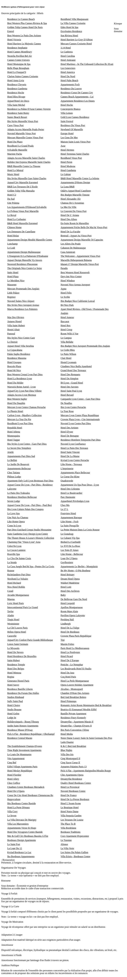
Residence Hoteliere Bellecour (22, 497)
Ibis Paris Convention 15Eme (75, 730)
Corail (10, 591)
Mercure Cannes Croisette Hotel (76, 43)
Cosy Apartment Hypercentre (75, 836)
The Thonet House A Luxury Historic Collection (30, 538)
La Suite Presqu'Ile (70, 525)
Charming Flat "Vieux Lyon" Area (23, 542)
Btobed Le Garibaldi (70, 542)
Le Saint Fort (13, 844)
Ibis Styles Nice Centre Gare (21, 338)
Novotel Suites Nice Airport (20, 301)
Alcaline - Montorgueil (72, 689)
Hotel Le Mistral (15, 170)
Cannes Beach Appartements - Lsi (77, 96)
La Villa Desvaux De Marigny (21, 819)
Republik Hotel (14, 427)
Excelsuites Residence (71, 31)
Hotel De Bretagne (70, 435)
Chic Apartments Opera (72, 775)
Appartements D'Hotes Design (75, 182)
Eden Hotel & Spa (69, 27)
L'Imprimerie (67, 468)
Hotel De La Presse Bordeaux (75, 799)
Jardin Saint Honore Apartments (22, 725)
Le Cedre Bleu (68, 350)
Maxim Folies (67, 644)
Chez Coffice (13, 783)
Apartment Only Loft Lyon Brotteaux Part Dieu (30, 480)
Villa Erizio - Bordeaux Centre (75, 856)
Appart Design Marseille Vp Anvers (24, 260)
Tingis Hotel (13, 619)
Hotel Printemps (68, 701)
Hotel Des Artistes (69, 427)
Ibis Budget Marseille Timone (75, 195)
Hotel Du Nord (68, 76)
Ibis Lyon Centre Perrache (73, 407)
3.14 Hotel (66, 47)
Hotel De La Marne (70, 456)
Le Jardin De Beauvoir (18, 464)
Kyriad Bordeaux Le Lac (19, 852)
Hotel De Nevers (15, 652)
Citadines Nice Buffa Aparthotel (76, 366)
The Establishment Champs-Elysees (24, 746)
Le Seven (11, 815)
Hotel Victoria (14, 39)
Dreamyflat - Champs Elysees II (76, 725)
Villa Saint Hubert (16, 325)
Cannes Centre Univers (18, 60)
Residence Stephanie (17, 47)
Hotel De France (69, 795)
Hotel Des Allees (69, 219)
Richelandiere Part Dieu (19, 574)
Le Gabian (66, 174)
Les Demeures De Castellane (21, 231)
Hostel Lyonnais (68, 362)
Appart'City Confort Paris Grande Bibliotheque (30, 640)
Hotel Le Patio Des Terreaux (74, 448)
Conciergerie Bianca (70, 109)
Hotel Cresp (66, 329)
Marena (11, 599)
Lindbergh (66, 623)
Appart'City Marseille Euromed (22, 182)
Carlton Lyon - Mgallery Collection (24, 415)
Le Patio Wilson (68, 354)
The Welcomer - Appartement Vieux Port (80, 256)
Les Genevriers (68, 68)
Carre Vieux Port (15, 125)
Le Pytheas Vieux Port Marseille (23, 211)
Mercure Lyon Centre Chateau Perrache (26, 407)
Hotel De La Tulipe (70, 627)
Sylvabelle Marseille (17, 150)
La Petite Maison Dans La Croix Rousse (80, 529)
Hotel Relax (13, 235)
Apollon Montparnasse (72, 607)
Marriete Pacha (14, 154)
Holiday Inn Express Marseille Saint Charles (28, 162)
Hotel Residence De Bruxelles (21, 656)
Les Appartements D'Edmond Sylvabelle (27, 207)
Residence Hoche (15, 92)
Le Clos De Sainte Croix (19, 558)
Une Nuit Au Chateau (17, 517)
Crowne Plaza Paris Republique (76, 636)
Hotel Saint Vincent (70, 452)
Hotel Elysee (67, 431)
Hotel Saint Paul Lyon (71, 391)
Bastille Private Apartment (73, 713)
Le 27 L (64, 509)
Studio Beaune (14, 709)
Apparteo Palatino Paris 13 (74, 766)
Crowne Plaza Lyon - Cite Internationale (80, 419)
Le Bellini (12, 460)
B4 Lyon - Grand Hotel (72, 382)
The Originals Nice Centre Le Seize (24, 268)
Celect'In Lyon (14, 546)
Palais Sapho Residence (18, 354)
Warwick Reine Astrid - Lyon (21, 387)
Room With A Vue (69, 333)
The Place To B (68, 824)
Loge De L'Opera (69, 558)
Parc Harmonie (68, 497)
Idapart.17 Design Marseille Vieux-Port (80, 264)
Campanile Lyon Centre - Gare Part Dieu (80, 399)
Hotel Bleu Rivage (16, 96)
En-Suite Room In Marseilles (75, 223)
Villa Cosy (12, 811)
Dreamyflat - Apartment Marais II (77, 721)
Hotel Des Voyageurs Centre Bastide (25, 832)
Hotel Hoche (67, 105)
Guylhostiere (67, 562)
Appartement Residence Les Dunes (78, 101)
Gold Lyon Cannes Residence (75, 117)
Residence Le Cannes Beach (21, 19)
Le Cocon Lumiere (16, 550)
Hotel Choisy (13, 705)
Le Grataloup (67, 534)
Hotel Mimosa (14, 672)
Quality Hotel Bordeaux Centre (76, 783)
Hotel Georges (14, 362)
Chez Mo (65, 505)
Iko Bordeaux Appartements (20, 856)
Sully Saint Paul (15, 701)
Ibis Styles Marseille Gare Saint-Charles (26, 178)
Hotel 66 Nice (14, 370)
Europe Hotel (67, 133)
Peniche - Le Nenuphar (72, 664)
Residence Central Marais (19, 738)
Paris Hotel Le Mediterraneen (75, 648)
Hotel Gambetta (68, 170)
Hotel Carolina (68, 56)
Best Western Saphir (17, 399)
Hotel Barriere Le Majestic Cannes (24, 43)
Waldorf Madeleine (70, 583)
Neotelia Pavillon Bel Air (19, 56)
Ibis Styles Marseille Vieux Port (22, 121)
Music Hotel (13, 174)
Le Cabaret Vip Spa (70, 538)
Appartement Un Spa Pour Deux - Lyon (80, 484)
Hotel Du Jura (67, 672)
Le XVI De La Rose (70, 546)
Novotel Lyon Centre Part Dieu (76, 423)
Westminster (13, 623)
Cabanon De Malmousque (73, 248)
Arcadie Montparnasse (18, 595)
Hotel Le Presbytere (70, 652)
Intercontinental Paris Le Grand (22, 607)
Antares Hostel (14, 321)
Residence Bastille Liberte (20, 689)
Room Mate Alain (69, 611)
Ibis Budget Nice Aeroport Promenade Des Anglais (85, 346)
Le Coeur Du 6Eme (70, 476)
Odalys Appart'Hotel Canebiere (76, 190)
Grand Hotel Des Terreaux (73, 370)
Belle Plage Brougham (18, 68)
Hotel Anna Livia (15, 80)
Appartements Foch (70, 84)
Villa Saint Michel (16, 105)
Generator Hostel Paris (18, 681)
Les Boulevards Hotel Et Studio (76, 668)
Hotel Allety (13, 779)
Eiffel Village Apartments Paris (22, 766)
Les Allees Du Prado (70, 243)
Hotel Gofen (13, 713)
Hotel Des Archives (70, 591)
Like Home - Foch (69, 521)
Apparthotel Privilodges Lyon (75, 501)
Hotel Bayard (67, 395)
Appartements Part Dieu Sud (21, 456)
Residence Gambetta (17, 88)
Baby (63, 595)
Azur (63, 146)
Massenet (11, 284)
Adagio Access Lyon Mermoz (21, 395)
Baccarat (65, 321)
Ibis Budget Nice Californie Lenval (78, 301)
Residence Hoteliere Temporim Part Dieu (80, 440)
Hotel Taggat (13, 440)
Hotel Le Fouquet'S (16, 72)
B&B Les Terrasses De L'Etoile (22, 186)
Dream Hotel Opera (70, 579)
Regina (10, 676)
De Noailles (66, 403)
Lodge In (11, 717)
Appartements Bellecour (19, 468)
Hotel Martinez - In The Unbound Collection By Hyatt (87, 64)
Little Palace (13, 292)
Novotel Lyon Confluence (73, 444)
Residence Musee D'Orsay (20, 730)
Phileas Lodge (14, 476)
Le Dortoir (12, 342)
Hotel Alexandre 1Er (70, 199)
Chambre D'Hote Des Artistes (75, 693)
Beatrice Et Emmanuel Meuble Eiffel (78, 709)
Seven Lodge (13, 501)
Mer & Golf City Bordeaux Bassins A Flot (27, 836)
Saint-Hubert (13, 660)
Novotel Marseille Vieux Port (21, 133)
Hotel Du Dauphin (16, 403)
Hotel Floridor (14, 775)
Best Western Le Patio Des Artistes (24, 35)
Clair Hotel (66, 358)
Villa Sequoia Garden (71, 815)
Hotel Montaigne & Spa (18, 64)
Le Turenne (66, 840)
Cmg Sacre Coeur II (70, 762)
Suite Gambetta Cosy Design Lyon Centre (27, 534)
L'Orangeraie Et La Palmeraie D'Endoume (27, 256)
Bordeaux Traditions (70, 832)
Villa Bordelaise (68, 828)
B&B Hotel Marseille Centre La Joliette (80, 178)
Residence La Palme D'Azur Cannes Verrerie (29, 109)
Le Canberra (67, 51)
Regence (11, 297)
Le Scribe (65, 297)
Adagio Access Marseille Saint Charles (26, 158)
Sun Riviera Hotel (69, 35)
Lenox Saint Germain (17, 644)
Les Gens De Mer (69, 137)
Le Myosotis (13, 648)
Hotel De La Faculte (70, 231)
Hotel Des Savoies (69, 387)
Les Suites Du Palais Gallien (74, 852)
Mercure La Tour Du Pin (19, 419)
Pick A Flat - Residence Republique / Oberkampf (31, 734)
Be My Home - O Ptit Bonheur (75, 570)
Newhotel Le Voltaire (17, 579)
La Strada (12, 562)
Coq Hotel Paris (68, 676)
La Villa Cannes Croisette (73, 23)
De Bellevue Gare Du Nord (74, 599)
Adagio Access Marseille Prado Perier (25, 129)
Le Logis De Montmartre (19, 754)
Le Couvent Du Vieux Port (73, 211)
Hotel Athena (13, 431)
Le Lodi (11, 248)
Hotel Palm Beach (69, 80)
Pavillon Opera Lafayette (73, 615)
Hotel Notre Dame (69, 811)
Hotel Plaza (12, 276)
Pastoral (11, 333)
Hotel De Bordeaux (70, 632)
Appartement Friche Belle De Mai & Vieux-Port (84, 227)
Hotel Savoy (13, 685)
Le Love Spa (13, 513)
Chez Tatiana (13, 472)
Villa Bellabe (67, 342)
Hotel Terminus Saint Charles (75, 154)
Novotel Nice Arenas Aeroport (75, 284)
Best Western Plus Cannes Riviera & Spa (27, 23)
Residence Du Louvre (71, 88)
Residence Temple (16, 664)
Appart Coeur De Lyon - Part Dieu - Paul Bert (29, 505)
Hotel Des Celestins (70, 489)
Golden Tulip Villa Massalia (21, 190)
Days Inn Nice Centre (71, 276)
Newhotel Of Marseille (72, 129)
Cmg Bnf (11, 762)
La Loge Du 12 (14, 848)
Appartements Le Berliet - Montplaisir (79, 566)
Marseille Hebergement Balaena (76, 260)
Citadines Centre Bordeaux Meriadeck (25, 787)
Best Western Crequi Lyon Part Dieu (25, 374)
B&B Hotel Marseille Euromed (22, 223)
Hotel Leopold (68, 603)
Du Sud (10, 199)
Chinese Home (14, 227)
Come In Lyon (14, 525)
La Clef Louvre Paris (17, 627)
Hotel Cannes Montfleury (19, 51)
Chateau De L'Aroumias (72, 203)
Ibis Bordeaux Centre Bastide (21, 803)
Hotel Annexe (67, 317)
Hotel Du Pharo (14, 141)
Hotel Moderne (68, 166)
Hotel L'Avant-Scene (71, 803)
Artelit (10, 452)
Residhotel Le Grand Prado (20, 146)
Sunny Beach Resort (17, 117)
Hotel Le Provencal (70, 787)
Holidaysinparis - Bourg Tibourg (23, 721)
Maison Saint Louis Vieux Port (75, 141)
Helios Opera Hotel (16, 632)
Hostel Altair (13, 329)
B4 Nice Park (67, 305)
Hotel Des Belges (15, 668)
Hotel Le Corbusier (16, 219)
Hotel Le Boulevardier (71, 493)
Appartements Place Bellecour (75, 472)
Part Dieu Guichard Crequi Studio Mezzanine (29, 529)
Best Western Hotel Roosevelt (75, 272)
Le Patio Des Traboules (18, 493)
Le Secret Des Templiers (19, 448)
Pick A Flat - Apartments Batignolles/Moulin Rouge (86, 770)
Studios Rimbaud (15, 697)
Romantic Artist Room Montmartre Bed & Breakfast (86, 705)
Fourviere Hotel (68, 513)
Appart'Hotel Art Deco (18, 101)
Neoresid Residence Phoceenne (22, 264)
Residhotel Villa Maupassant (74, 19)
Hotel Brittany (67, 574)
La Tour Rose (67, 411)
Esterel (10, 31)
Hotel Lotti (66, 587)
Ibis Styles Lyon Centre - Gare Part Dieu (27, 444)
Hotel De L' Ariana (70, 215)
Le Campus (66, 338)
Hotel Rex (65, 325)
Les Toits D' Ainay (70, 550)
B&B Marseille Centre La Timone (23, 166)
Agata (63, 288)
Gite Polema (13, 203)
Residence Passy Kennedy (73, 717)
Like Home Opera (16, 521)
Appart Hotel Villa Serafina (20, 346)
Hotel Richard (14, 583)
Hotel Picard (67, 656)
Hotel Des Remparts (70, 374)
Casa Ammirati (68, 252)
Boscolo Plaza (14, 366)
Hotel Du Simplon (69, 378)
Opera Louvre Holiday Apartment (77, 685)
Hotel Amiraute (68, 60)
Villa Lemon (67, 113)
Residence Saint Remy (18, 113)
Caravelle (11, 636)
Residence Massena (16, 358)
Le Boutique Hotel (70, 807)
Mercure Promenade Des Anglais (23, 288)
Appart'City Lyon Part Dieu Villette (24, 391)
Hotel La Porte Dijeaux (18, 807)
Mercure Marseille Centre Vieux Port (25, 137)
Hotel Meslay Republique (19, 770)
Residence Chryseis (16, 84)
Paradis (64, 268)
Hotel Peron (66, 162)
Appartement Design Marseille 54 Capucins (82, 239)
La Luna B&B (67, 186)
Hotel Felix (66, 292)
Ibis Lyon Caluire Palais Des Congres (25, 509)
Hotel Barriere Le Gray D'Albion (77, 39)
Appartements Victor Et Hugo (21, 828)
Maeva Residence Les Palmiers (22, 309)
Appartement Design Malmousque (23, 252)
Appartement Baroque (71, 517)
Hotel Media (67, 734)
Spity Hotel (12, 272)
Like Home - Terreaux (71, 464)
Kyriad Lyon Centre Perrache (75, 460)
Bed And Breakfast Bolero (73, 697)
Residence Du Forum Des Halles (23, 693)
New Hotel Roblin (16, 587)
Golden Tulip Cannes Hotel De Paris (25, 27)
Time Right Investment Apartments (24, 750)
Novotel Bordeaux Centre (73, 791)
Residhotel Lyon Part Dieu (20, 423)
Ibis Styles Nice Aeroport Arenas (23, 305)
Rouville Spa (13, 554)
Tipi (62, 640)
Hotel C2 (11, 195)
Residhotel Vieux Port (71, 158)
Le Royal (11, 215)
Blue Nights (66, 750)
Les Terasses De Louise (72, 819)
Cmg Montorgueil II (70, 758)
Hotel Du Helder (15, 382)
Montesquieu (13, 435)
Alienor (64, 844)
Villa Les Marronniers (18, 824)
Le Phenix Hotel (15, 411)
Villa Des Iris (67, 754)
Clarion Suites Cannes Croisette (22, 76)
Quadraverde (67, 480)
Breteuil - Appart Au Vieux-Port (76, 235)
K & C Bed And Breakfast (73, 746)
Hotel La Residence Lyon (19, 378)
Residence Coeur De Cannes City (77, 92)
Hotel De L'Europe (70, 660)
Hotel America (68, 72)
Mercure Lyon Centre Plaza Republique (80, 415)
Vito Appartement (15, 758)
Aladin (10, 615)
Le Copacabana (14, 350)
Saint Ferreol (67, 121)
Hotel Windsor (68, 280)
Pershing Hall (67, 619)
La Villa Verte (67, 848)
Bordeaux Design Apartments (21, 840)
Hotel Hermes (67, 150)
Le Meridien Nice (15, 280)
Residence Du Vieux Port (73, 125)
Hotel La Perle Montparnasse (75, 681)
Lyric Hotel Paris (15, 603)
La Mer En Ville (68, 207)
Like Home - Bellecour (72, 554)
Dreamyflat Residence (71, 779)
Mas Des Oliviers (15, 317)
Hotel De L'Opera (15, 791)
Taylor (10, 611)
